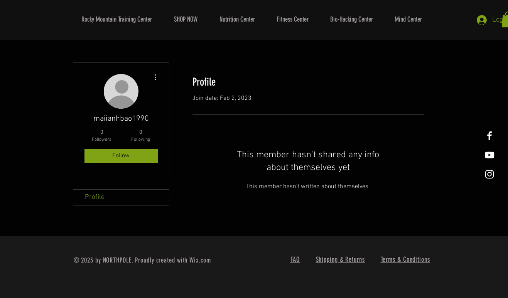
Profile (95, 197)
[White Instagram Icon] (489, 174)
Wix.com (200, 260)
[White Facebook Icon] (489, 135)
